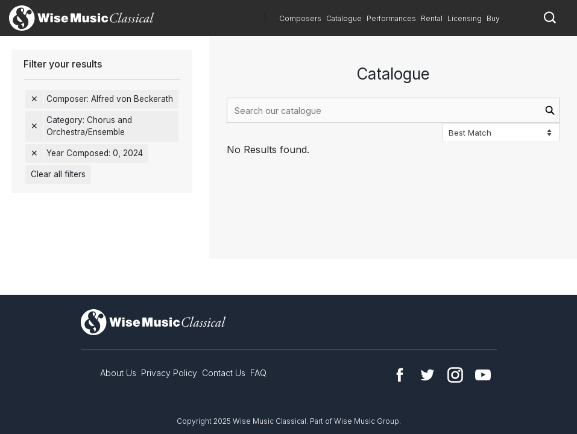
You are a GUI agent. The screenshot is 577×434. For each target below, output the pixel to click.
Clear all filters (58, 174)
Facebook (400, 375)
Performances (391, 18)
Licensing (464, 18)
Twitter (427, 375)
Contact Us (223, 373)
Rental (432, 18)
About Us (118, 373)
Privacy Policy (169, 373)
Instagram (455, 375)
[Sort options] (501, 132)
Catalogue (344, 18)
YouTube (483, 375)
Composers (300, 18)
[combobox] (393, 110)
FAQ (258, 373)
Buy (493, 18)
